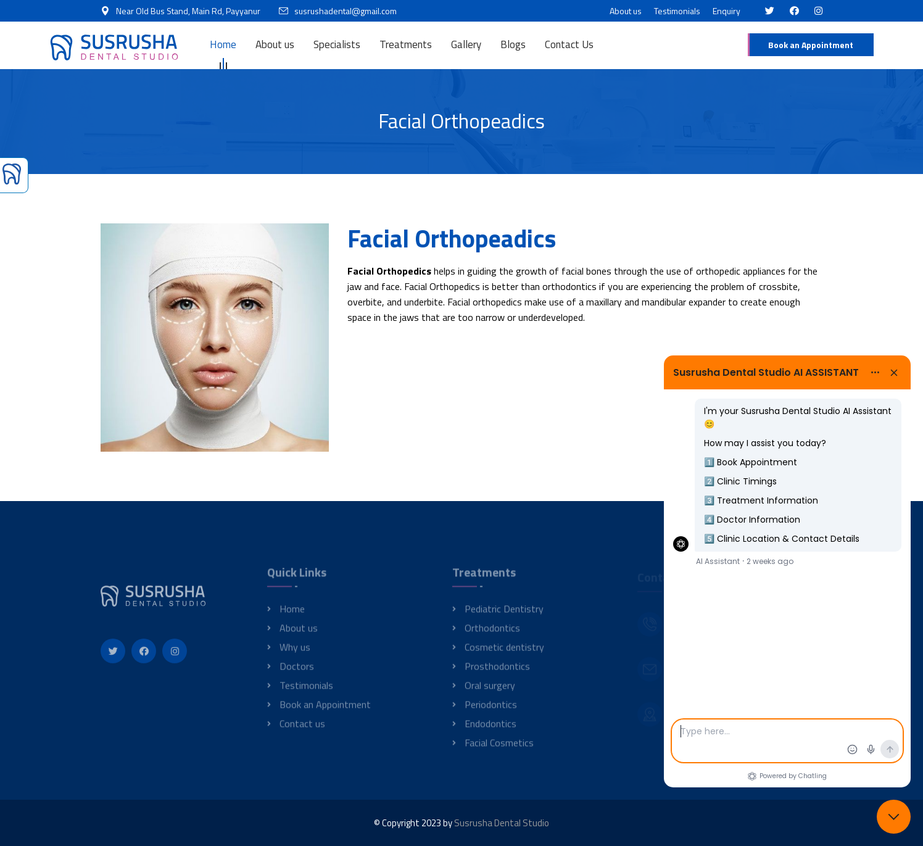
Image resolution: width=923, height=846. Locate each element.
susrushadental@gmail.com (345, 10)
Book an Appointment (810, 44)
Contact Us (569, 44)
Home (223, 44)
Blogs (513, 44)
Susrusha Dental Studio (501, 823)
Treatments (405, 44)
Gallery (466, 44)
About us (626, 10)
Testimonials (677, 10)
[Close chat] (894, 817)
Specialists (336, 44)
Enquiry (726, 10)
